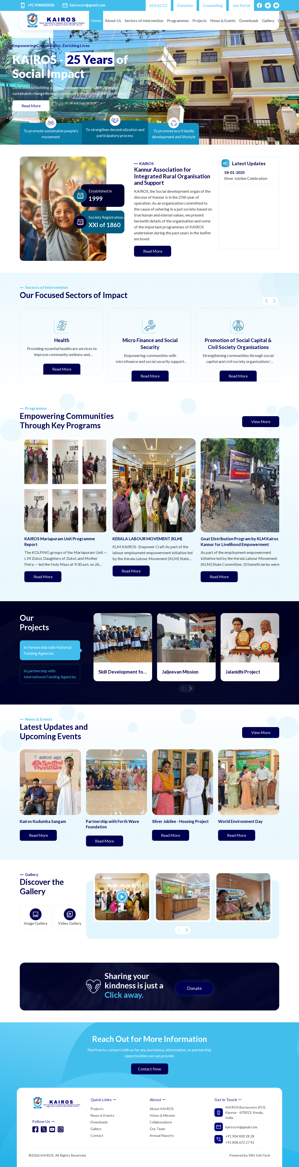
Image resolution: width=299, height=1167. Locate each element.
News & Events (223, 20)
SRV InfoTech (259, 1155)
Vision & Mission (162, 1115)
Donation (185, 5)
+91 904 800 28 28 (239, 1136)
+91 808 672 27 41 (239, 1142)
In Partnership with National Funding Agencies (47, 650)
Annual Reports (162, 1135)
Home (96, 20)
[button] (266, 301)
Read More (36, 105)
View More (260, 421)
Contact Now (149, 1068)
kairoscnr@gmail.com (87, 5)
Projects (199, 20)
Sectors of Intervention (144, 20)
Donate (194, 988)
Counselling (213, 5)
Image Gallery (35, 916)
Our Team (157, 1129)
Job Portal (241, 5)
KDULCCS (158, 5)
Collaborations (161, 1122)
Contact (285, 20)
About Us (113, 20)
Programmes (178, 20)
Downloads (248, 20)
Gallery (268, 20)
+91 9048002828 (40, 5)
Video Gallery (69, 916)
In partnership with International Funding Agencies (50, 673)
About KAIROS (162, 1109)
